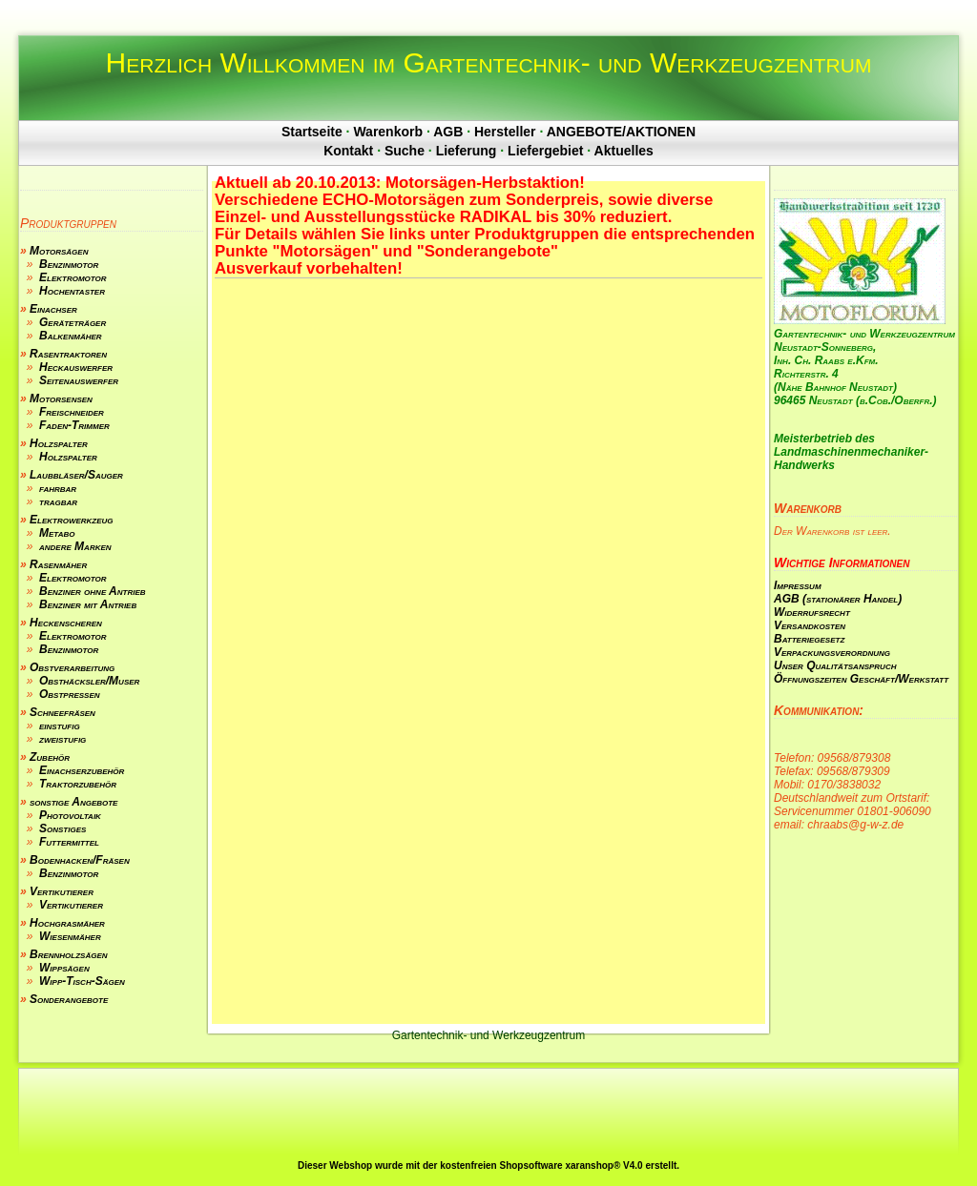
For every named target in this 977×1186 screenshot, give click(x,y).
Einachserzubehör (81, 770)
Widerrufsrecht (812, 612)
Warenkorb (388, 131)
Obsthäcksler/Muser (89, 680)
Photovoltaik (70, 815)
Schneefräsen (62, 712)
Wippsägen (64, 967)
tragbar (58, 501)
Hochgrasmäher (67, 923)
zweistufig (62, 739)
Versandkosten (809, 625)
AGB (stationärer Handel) (838, 598)
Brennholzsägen (69, 954)
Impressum (797, 585)
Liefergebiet (545, 150)
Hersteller (505, 131)
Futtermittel (69, 842)
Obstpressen (69, 694)
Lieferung (466, 150)
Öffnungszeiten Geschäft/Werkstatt (861, 678)
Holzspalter (59, 443)
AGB (448, 131)
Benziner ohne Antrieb (92, 591)
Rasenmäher (58, 564)
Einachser (53, 309)
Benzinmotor (68, 264)
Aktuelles (624, 150)
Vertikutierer (62, 891)
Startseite (312, 131)
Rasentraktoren (68, 353)
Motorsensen (61, 398)
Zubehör (50, 757)
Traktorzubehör (77, 783)
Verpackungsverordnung (832, 652)
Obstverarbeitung (72, 667)
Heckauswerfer (76, 367)
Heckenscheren (66, 622)
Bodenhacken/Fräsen (80, 860)
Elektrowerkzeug (72, 519)
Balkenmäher (70, 335)
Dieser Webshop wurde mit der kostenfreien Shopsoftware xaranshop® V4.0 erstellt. (488, 1165)
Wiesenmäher (70, 936)
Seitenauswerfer (78, 380)
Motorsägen (59, 250)
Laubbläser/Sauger (76, 474)
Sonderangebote (69, 999)
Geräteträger (72, 322)
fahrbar (57, 488)
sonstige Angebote (73, 801)
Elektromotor (73, 277)
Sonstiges (62, 828)
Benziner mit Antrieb (87, 604)
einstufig (59, 725)
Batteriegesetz (809, 638)
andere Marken (75, 546)
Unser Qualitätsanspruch (835, 665)
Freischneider (71, 412)
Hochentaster (72, 290)
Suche (405, 150)
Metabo (56, 533)
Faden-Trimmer (74, 425)
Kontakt (348, 150)
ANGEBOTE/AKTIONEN (621, 131)
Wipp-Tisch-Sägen (82, 981)
